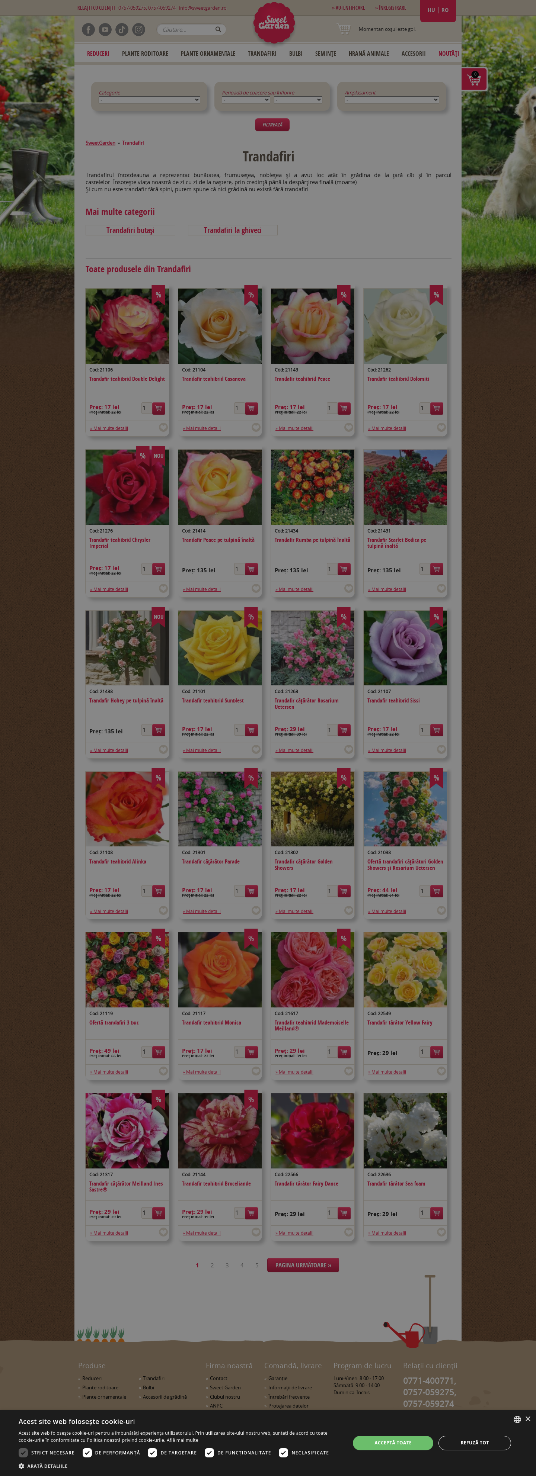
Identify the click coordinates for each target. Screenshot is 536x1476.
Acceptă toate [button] (393, 1443)
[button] (180, 1465)
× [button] (527, 1419)
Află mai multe (182, 1440)
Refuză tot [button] (475, 1443)
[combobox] (517, 1419)
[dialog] (268, 1443)
